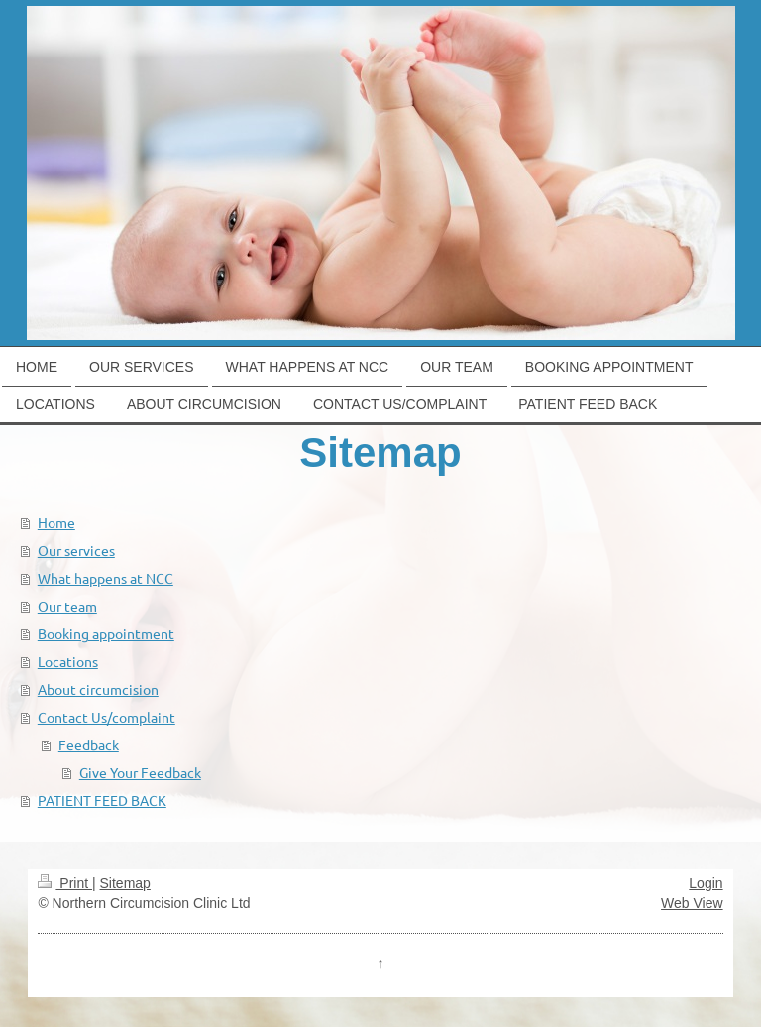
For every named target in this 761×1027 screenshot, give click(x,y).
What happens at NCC (105, 578)
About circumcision (98, 689)
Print (65, 883)
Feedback (88, 744)
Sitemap (125, 883)
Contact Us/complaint (106, 717)
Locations (68, 661)
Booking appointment (106, 633)
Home (56, 522)
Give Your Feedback (140, 772)
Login (705, 883)
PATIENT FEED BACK (102, 800)
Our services (76, 550)
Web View (692, 903)
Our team (67, 606)
